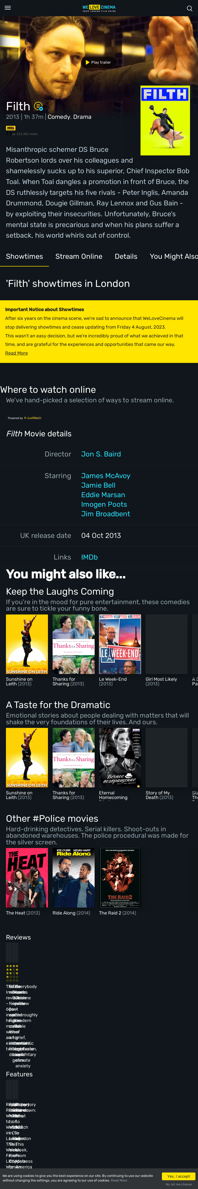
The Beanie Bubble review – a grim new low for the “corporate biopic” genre (112, 986)
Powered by (25, 418)
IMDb (89, 557)
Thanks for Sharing (64, 681)
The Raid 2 (110, 913)
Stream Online (78, 256)
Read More (119, 1180)
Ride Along (65, 913)
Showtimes (24, 256)
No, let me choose (179, 1184)
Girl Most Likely (161, 679)
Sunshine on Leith (19, 681)
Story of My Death (158, 795)
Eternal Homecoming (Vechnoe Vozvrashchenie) (117, 800)
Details (126, 256)
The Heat (16, 913)
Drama (82, 116)
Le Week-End (113, 679)
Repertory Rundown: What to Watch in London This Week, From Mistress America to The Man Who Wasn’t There (155, 1072)
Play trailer (96, 62)
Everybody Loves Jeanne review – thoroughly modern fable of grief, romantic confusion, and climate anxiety (154, 991)
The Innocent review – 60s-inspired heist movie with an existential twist (22, 986)
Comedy (59, 116)
